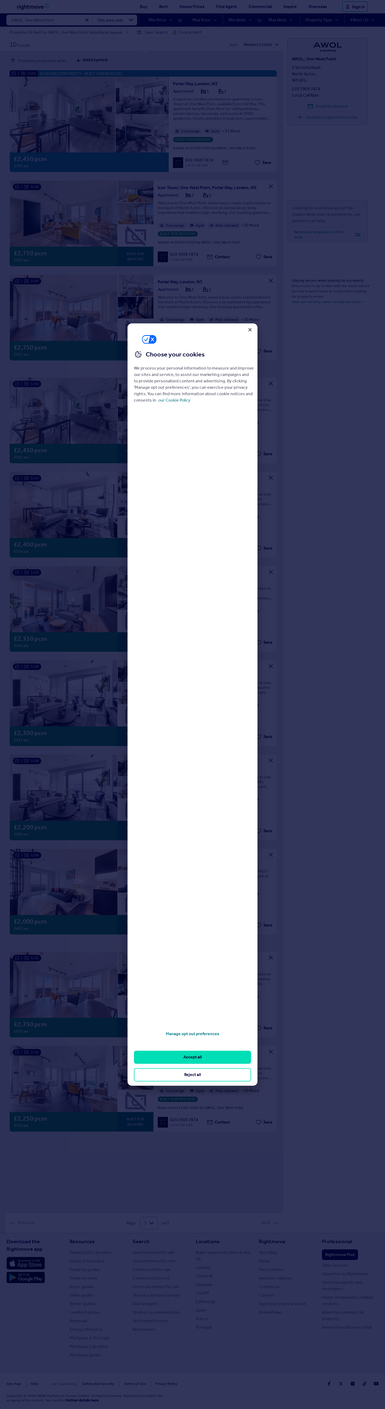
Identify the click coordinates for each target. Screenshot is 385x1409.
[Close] (250, 330)
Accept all (192, 1057)
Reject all (192, 1074)
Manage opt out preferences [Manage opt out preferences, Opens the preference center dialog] (192, 1033)
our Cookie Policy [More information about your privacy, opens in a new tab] (174, 400)
